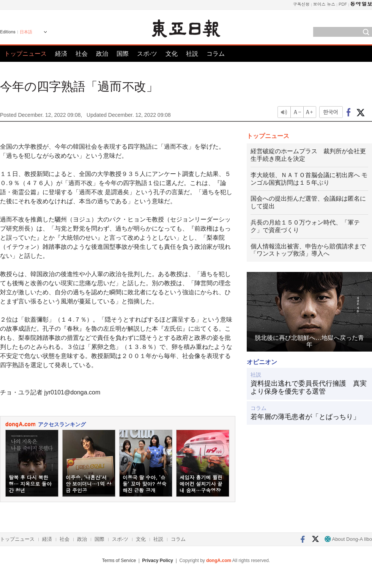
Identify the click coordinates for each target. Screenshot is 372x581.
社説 (192, 53)
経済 (61, 53)
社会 (82, 53)
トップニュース (25, 53)
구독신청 (301, 4)
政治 (102, 53)
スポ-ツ (147, 53)
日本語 (26, 32)
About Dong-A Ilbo (348, 539)
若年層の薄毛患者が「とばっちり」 (305, 417)
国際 (123, 53)
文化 (172, 53)
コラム (215, 53)
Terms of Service (119, 560)
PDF (343, 4)
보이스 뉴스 (324, 4)
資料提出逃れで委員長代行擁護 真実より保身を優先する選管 (309, 388)
